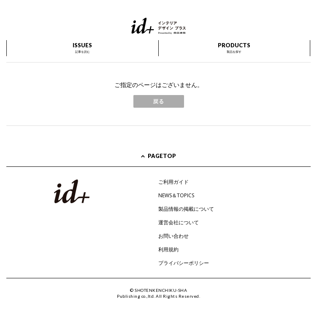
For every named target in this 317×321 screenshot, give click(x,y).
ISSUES (82, 48)
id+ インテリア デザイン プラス (158, 26)
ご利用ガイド (173, 181)
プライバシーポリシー (183, 263)
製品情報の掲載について (186, 208)
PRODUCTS (234, 48)
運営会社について (178, 222)
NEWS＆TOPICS (176, 195)
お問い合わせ (173, 235)
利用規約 (168, 249)
